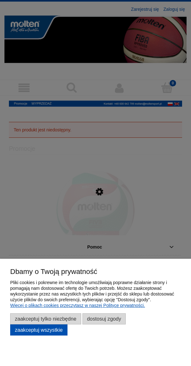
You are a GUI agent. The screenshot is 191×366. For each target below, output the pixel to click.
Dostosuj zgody (104, 319)
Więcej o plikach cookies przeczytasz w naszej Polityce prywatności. (77, 305)
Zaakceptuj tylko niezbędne (45, 319)
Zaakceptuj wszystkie (39, 330)
